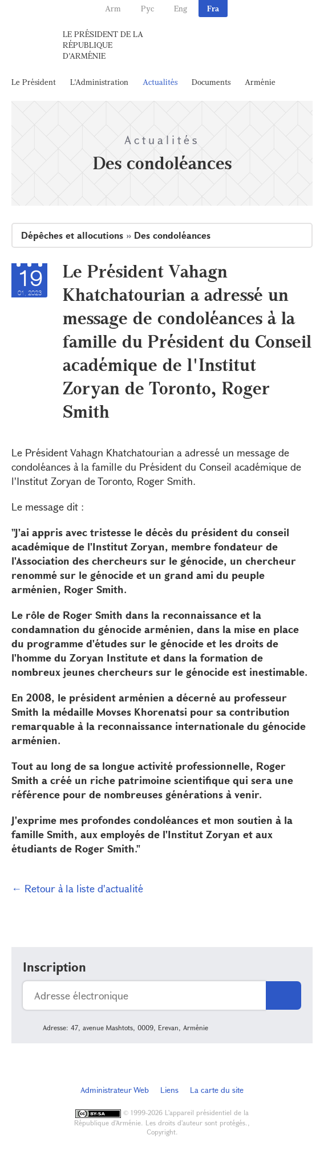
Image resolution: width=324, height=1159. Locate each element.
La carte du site (217, 1089)
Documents (211, 81)
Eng (180, 8)
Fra (213, 8)
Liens (169, 1089)
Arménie (260, 81)
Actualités (160, 81)
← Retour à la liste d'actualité (77, 888)
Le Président (33, 81)
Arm (113, 8)
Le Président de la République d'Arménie (103, 44)
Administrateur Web (114, 1089)
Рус (147, 8)
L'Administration (99, 81)
